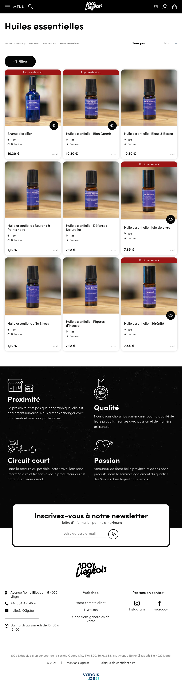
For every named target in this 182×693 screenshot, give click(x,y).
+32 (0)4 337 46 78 (24, 602)
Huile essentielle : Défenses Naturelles (86, 227)
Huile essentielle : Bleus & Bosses (149, 133)
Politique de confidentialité (117, 662)
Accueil (8, 43)
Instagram (137, 606)
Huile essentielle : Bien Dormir (88, 133)
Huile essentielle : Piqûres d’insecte (85, 323)
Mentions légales (78, 662)
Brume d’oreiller (20, 133)
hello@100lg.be (22, 610)
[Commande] (161, 43)
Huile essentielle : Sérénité (144, 323)
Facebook (161, 606)
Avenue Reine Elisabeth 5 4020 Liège (34, 594)
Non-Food (34, 43)
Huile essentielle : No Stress (28, 323)
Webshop (20, 43)
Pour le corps (49, 43)
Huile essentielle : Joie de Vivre (147, 227)
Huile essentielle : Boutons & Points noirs (29, 227)
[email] (85, 533)
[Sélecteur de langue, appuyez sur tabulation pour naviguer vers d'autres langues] (156, 6)
